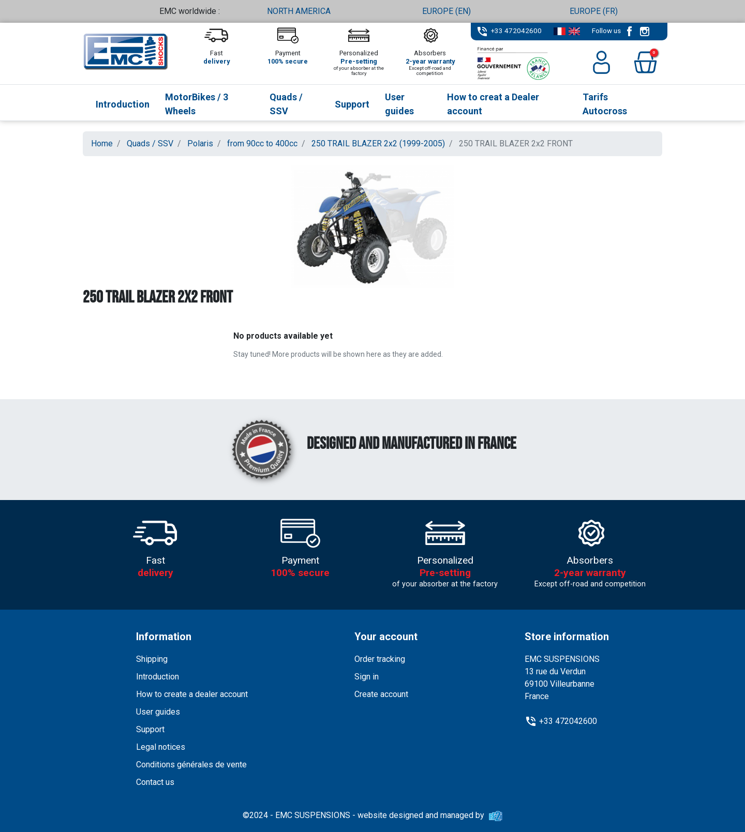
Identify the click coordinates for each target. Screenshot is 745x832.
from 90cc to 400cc (262, 143)
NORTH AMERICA (299, 11)
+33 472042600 (516, 30)
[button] (645, 62)
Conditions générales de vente (191, 764)
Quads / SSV (150, 143)
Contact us (155, 782)
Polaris (200, 143)
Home (102, 143)
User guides (158, 712)
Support (150, 729)
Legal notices (160, 747)
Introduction (157, 677)
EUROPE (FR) (594, 11)
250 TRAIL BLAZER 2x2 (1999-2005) (378, 143)
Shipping (152, 659)
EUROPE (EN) (446, 11)
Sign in (366, 677)
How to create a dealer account (192, 694)
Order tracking (379, 659)
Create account (381, 694)
